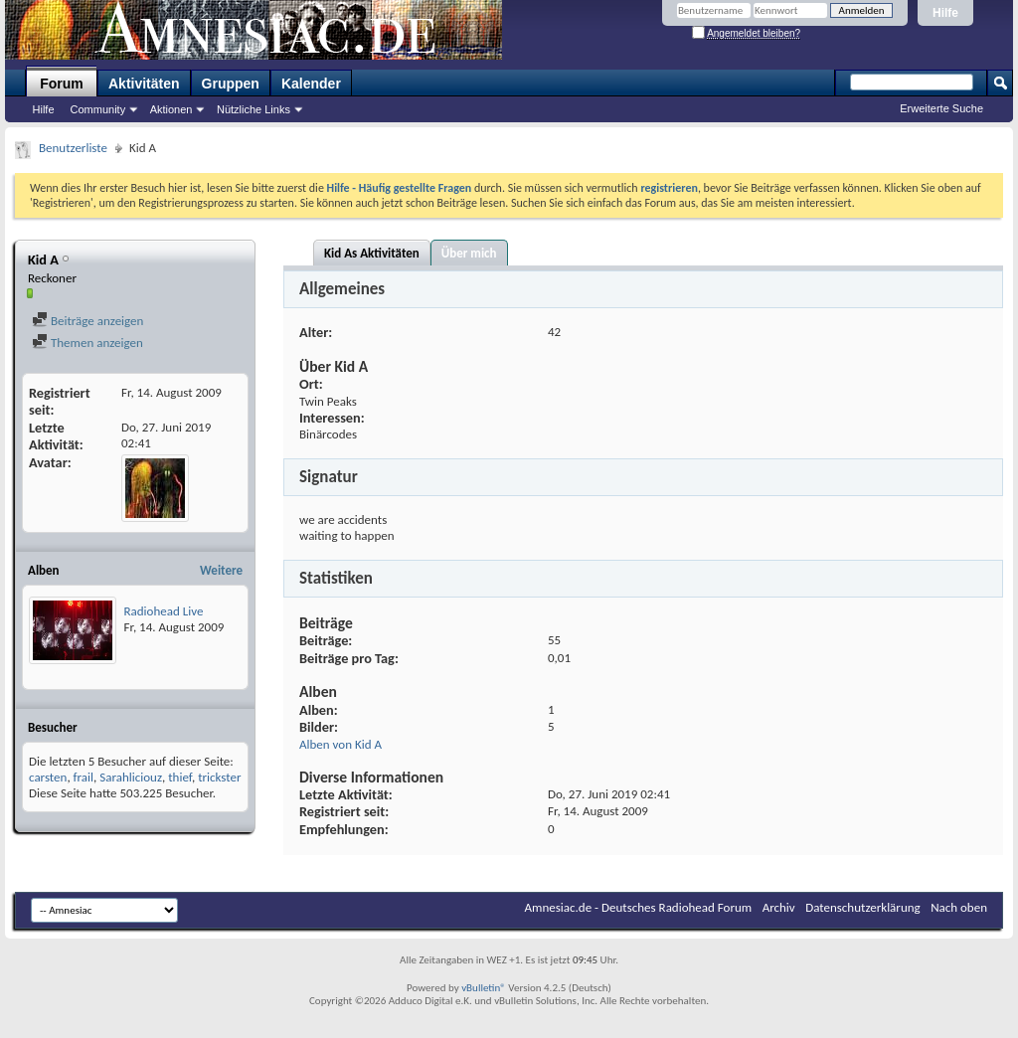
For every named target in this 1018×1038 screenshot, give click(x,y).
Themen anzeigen (87, 342)
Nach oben (959, 907)
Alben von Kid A (340, 744)
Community (98, 109)
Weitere (221, 570)
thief (180, 777)
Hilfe (945, 13)
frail (83, 777)
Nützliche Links (253, 109)
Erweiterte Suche (941, 108)
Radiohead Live (164, 611)
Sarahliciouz (130, 777)
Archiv (779, 907)
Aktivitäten (144, 83)
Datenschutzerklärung (863, 907)
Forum (62, 83)
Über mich (469, 253)
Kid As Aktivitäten (372, 253)
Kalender (311, 83)
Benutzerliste (73, 147)
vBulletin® (483, 987)
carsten (48, 777)
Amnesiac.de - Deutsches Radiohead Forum (639, 907)
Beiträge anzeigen (87, 320)
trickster (219, 777)
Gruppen (230, 83)
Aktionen (171, 109)
